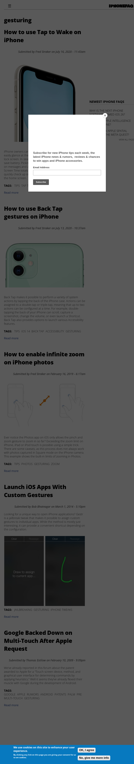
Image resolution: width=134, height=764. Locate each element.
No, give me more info (94, 757)
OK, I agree (86, 750)
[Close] (105, 115)
